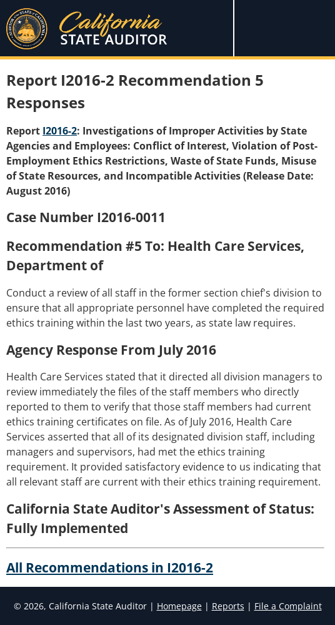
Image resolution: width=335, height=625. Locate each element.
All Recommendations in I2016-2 (109, 567)
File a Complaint (288, 606)
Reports (228, 606)
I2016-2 (59, 131)
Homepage (179, 606)
